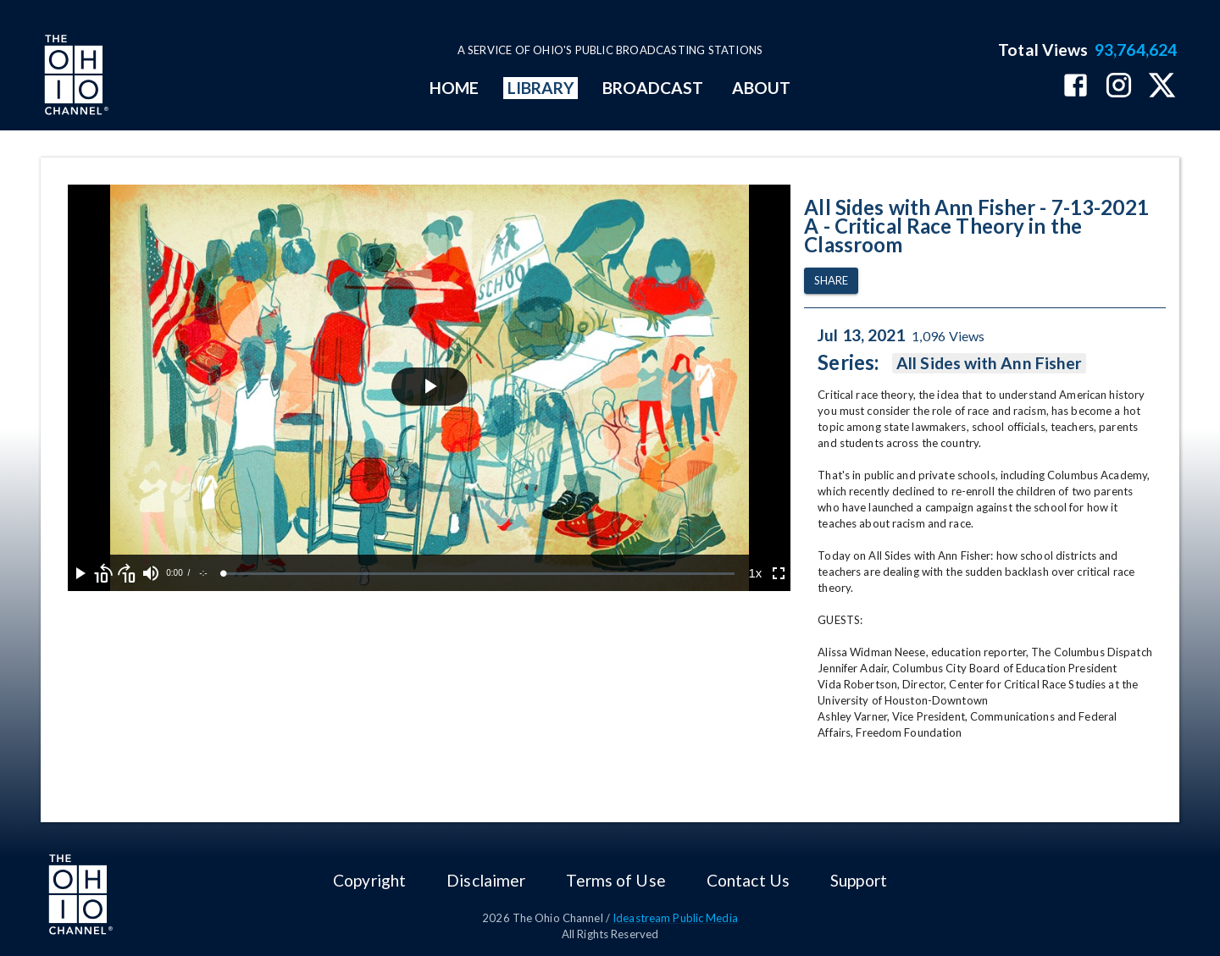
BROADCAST (653, 87)
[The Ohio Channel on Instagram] (1119, 86)
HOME (454, 87)
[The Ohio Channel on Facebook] (1075, 86)
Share (831, 281)
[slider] (479, 573)
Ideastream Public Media (675, 918)
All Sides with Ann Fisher (989, 363)
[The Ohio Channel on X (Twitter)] (1162, 86)
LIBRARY (540, 87)
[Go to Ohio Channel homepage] (74, 77)
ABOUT (761, 87)
